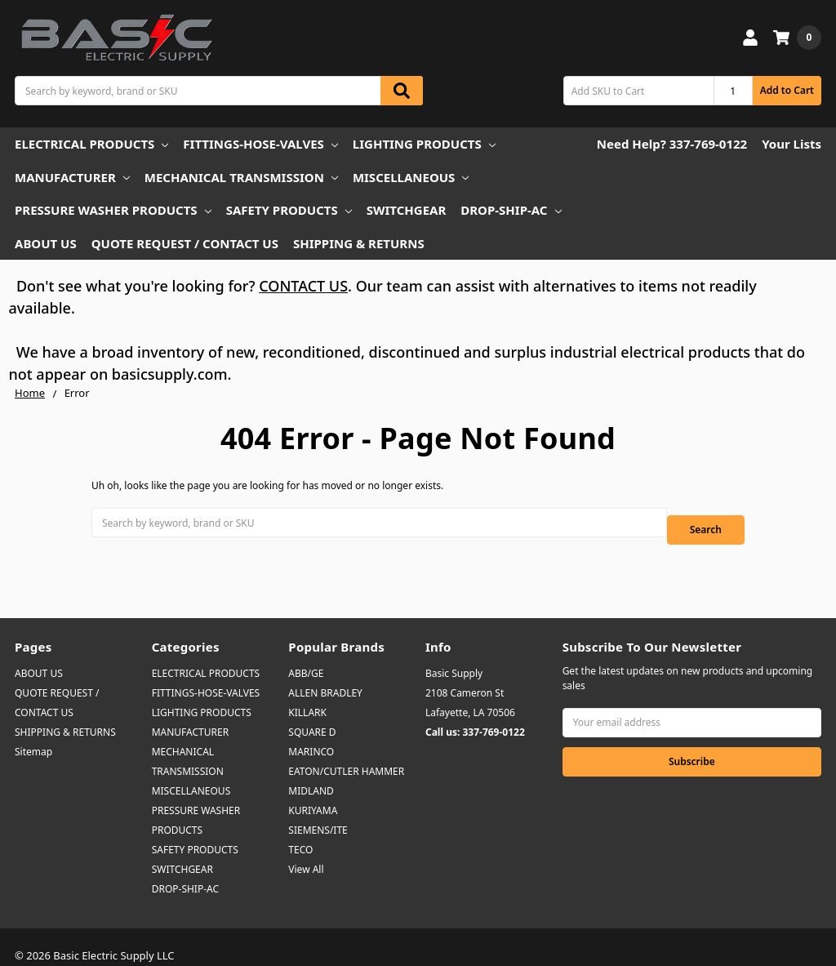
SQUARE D (312, 715)
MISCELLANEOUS (411, 177)
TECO (300, 832)
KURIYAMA (312, 793)
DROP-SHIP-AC (510, 210)
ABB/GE (305, 656)
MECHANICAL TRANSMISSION (241, 177)
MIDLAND (311, 774)
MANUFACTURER (72, 177)
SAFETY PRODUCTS (289, 210)
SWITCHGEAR (407, 210)
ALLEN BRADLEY (325, 676)
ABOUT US (46, 243)
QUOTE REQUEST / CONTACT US (184, 243)
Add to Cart (787, 90)
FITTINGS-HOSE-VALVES (260, 144)
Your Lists (791, 144)
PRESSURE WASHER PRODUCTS (113, 210)
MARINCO (311, 734)
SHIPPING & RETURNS (359, 243)
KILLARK (307, 695)
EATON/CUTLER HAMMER (346, 754)
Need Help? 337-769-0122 (672, 144)
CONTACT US (303, 286)
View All (305, 852)
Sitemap (33, 734)
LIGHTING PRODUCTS (424, 144)
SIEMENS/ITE (317, 813)
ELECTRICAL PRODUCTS (91, 144)
